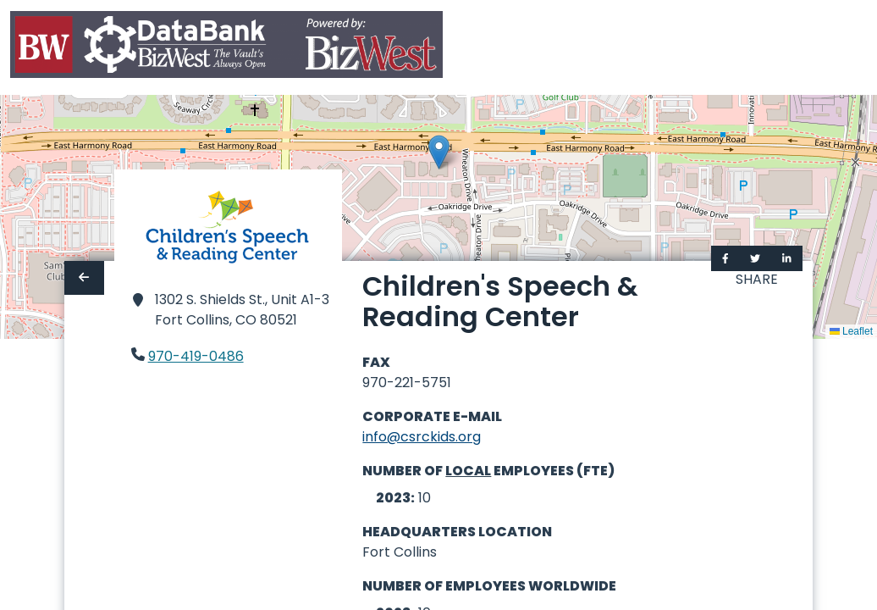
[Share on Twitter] (755, 258)
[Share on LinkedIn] (787, 258)
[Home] (226, 48)
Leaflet (851, 331)
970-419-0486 (196, 356)
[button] (439, 152)
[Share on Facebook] (725, 258)
